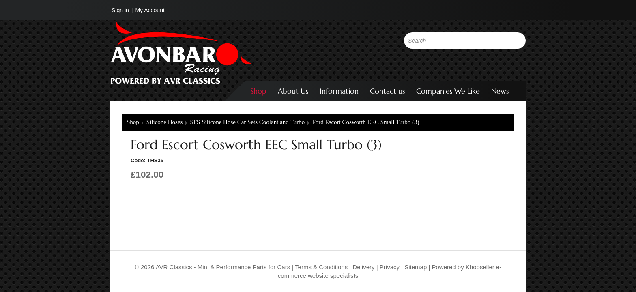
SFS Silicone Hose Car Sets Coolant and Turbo (247, 122)
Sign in (120, 10)
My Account (149, 10)
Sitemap (416, 267)
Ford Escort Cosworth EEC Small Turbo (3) (365, 122)
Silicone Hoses (164, 122)
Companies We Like (448, 91)
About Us (293, 91)
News (500, 91)
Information (339, 91)
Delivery (363, 267)
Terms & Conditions (320, 267)
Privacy (389, 267)
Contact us (387, 91)
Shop (258, 91)
